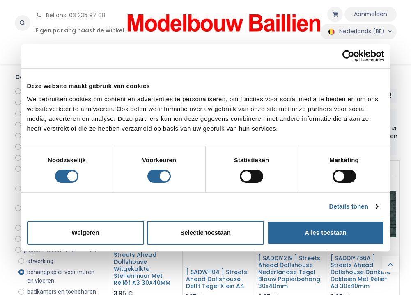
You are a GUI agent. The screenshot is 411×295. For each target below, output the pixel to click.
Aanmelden (370, 14)
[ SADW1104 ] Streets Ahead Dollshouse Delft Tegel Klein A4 (216, 279)
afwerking (40, 261)
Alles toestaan (326, 232)
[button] (22, 23)
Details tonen (348, 206)
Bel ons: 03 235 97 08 (70, 15)
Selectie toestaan (205, 232)
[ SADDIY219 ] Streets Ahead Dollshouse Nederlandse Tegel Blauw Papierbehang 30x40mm (289, 272)
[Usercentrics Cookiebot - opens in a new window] (348, 56)
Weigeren (85, 232)
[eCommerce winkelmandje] (335, 14)
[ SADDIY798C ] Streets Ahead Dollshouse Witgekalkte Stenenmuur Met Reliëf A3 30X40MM (142, 265)
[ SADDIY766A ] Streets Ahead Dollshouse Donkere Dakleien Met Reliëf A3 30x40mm (360, 272)
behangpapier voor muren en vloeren (60, 276)
